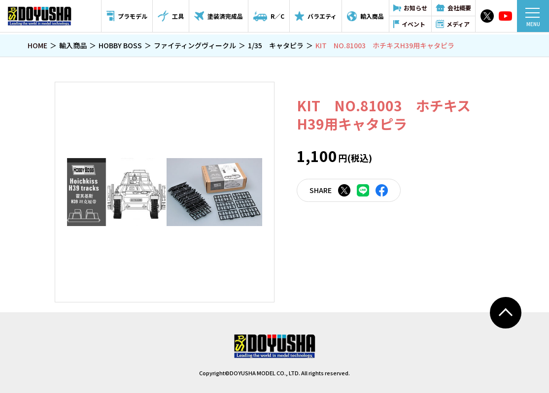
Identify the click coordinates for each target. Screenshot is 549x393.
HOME (37, 45)
